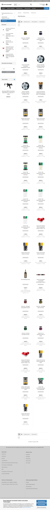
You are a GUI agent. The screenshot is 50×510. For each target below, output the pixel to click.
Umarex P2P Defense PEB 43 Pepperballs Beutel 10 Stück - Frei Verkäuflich (40, 227)
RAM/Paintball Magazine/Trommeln (5, 17)
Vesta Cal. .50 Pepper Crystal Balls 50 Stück (25, 307)
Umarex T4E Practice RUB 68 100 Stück (25, 414)
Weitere (34, 8)
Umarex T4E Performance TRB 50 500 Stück (25, 173)
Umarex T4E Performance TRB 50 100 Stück (41, 146)
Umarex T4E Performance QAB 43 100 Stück (25, 227)
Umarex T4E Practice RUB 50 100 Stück (25, 253)
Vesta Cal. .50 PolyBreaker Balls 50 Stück (41, 39)
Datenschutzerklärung (26, 507)
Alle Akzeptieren (41, 501)
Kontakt (3, 458)
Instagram (28, 454)
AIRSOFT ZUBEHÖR (10, 8)
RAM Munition (4, 20)
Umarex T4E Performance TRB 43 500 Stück (25, 146)
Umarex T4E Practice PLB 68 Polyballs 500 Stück (25, 388)
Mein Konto (28, 460)
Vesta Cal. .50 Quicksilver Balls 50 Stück (41, 334)
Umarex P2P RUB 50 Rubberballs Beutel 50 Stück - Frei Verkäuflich (40, 93)
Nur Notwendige (41, 504)
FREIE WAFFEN (27, 8)
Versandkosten (4, 460)
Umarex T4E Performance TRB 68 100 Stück (41, 173)
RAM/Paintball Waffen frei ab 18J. (7, 14)
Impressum (4, 454)
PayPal (27, 482)
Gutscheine (4, 456)
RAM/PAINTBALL (19, 8)
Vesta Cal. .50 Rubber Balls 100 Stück (40, 307)
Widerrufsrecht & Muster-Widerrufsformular (10, 462)
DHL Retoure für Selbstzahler (7, 464)
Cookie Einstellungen (5, 473)
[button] (33, 1)
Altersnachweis (4, 467)
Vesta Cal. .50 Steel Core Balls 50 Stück (25, 334)
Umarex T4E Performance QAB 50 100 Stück (25, 200)
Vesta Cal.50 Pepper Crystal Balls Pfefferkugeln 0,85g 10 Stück (40, 281)
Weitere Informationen (41, 507)
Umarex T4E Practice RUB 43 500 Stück (25, 119)
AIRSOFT (3, 8)
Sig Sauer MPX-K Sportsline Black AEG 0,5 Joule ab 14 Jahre (8, 93)
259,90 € (8, 96)
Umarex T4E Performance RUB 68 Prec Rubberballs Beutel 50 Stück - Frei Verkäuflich (40, 388)
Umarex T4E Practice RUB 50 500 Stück (41, 119)
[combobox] (27, 22)
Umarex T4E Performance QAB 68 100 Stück (40, 200)
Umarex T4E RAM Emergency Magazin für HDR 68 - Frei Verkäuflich (41, 66)
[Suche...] (15, 4)
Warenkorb (28, 458)
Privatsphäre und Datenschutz (7, 471)
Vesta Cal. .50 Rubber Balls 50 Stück (25, 39)
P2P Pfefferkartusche (25, 279)
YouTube (46, 8)
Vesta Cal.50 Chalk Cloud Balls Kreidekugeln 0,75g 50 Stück (25, 66)
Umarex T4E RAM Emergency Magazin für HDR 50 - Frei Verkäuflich (25, 93)
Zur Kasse (28, 462)
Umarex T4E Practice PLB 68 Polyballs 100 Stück (40, 361)
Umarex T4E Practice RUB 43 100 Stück (41, 253)
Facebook (28, 456)
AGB (2, 469)
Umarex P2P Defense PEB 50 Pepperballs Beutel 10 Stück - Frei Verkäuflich (25, 361)
